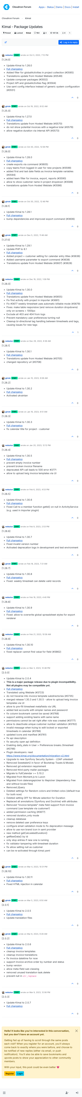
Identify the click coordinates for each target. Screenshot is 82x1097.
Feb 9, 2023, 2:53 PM (39, 526)
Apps (41, 7)
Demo (59, 7)
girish (8, 106)
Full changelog (14, 69)
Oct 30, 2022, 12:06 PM (38, 147)
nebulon (9, 55)
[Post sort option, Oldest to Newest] (5, 42)
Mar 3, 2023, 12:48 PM (39, 668)
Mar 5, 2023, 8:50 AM (37, 900)
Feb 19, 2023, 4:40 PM (39, 597)
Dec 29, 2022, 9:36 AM (40, 341)
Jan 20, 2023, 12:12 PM (40, 445)
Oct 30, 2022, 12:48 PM (38, 201)
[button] (4, 1093)
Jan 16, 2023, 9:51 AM (37, 412)
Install (76, 7)
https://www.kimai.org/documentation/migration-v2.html (37, 755)
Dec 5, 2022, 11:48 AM (37, 235)
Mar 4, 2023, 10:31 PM (37, 867)
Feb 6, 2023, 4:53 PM (39, 489)
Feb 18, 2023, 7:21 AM (37, 564)
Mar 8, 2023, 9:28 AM (37, 934)
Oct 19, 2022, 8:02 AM (37, 106)
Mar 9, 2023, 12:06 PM (39, 992)
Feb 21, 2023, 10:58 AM (40, 634)
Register (10, 1073)
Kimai (28, 33)
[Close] (76, 1031)
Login (20, 1073)
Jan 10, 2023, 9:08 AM (37, 378)
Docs (68, 7)
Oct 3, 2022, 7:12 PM (38, 55)
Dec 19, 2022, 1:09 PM (39, 279)
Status (50, 7)
